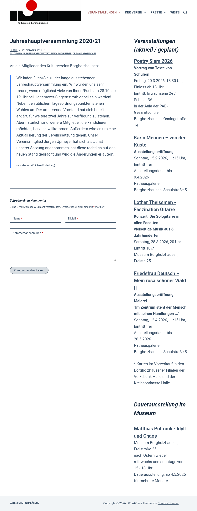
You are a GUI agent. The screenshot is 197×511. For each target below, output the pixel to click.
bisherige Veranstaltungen (40, 53)
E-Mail (73, 218)
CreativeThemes (168, 503)
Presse (159, 12)
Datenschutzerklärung (24, 503)
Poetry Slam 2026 (153, 61)
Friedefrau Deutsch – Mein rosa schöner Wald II (160, 281)
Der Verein (136, 12)
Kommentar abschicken (29, 270)
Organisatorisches (84, 53)
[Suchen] (185, 12)
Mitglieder (64, 53)
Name (18, 218)
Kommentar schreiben (28, 233)
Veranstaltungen (105, 12)
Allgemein (16, 53)
